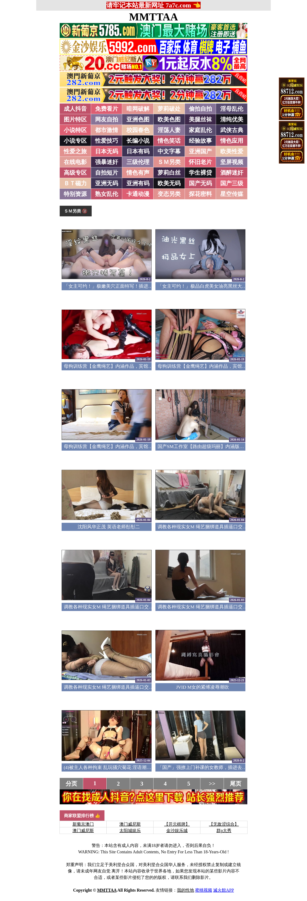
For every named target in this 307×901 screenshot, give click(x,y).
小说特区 (75, 130)
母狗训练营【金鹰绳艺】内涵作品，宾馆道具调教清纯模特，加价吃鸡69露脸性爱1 (149, 446)
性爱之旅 (75, 151)
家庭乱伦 (200, 130)
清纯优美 (231, 119)
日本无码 (106, 151)
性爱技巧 (106, 141)
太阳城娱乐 (130, 830)
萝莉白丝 (169, 173)
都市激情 (106, 130)
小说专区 (75, 141)
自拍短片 (106, 173)
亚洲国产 (200, 151)
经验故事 (200, 141)
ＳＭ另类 (169, 162)
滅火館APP (223, 890)
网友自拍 (106, 119)
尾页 (235, 783)
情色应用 (231, 141)
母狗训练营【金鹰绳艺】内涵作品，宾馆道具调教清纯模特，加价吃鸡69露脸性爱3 (149, 366)
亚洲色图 (137, 119)
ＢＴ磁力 (75, 183)
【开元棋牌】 (177, 824)
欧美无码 (169, 183)
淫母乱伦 (231, 109)
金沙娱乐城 (177, 830)
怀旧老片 (200, 162)
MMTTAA (153, 17)
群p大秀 (223, 830)
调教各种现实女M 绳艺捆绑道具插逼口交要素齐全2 (211, 606)
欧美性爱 (231, 151)
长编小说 (137, 141)
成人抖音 (75, 109)
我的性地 (185, 890)
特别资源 (75, 194)
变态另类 (169, 194)
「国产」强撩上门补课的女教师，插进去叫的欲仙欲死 (214, 767)
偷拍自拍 (200, 109)
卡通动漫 (137, 194)
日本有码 (137, 151)
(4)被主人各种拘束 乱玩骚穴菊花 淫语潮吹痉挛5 (113, 767)
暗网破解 (137, 109)
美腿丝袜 (200, 119)
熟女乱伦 (106, 194)
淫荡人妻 (169, 130)
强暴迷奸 (106, 162)
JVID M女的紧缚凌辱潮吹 (202, 687)
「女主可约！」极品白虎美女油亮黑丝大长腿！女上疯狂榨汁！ (223, 286)
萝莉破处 (169, 109)
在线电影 (75, 162)
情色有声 (137, 173)
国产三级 (231, 183)
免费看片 (106, 109)
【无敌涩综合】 (224, 824)
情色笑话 (169, 141)
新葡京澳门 (83, 824)
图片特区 (75, 119)
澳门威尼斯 (130, 824)
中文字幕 (169, 151)
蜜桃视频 (203, 890)
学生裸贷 (200, 173)
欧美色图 (169, 119)
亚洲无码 (106, 183)
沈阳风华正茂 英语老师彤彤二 (109, 526)
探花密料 (200, 194)
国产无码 (200, 183)
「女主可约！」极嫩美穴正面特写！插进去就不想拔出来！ (125, 286)
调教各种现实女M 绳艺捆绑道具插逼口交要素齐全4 (211, 526)
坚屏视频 (231, 162)
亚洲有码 (137, 183)
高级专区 (75, 173)
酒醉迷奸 (231, 173)
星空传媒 (231, 194)
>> (212, 783)
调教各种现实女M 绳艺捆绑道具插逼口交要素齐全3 (117, 606)
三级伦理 (137, 162)
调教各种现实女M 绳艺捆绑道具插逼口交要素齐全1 (117, 687)
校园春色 (137, 130)
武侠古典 (231, 130)
